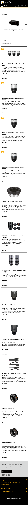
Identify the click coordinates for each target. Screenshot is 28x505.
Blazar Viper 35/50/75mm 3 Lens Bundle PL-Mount (13, 64)
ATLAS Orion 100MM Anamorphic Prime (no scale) (14, 29)
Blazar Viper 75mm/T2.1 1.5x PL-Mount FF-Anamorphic (13, 98)
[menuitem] (4, 5)
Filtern (4, 40)
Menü (4, 6)
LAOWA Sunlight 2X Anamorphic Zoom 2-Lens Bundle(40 (14, 271)
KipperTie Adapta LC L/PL (8, 442)
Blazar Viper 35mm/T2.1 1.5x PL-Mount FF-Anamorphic (13, 167)
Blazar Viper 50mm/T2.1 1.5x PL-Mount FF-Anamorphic (13, 133)
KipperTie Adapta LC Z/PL (8, 408)
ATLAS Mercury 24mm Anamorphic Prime (13, 339)
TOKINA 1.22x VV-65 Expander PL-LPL (12, 201)
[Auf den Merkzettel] (4, 79)
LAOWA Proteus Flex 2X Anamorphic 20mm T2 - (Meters (13, 236)
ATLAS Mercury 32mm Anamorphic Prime (13, 304)
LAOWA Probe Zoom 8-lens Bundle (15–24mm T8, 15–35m (14, 374)
